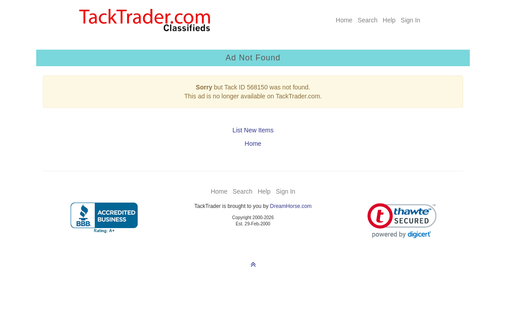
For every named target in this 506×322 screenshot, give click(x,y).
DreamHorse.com (291, 206)
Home (344, 20)
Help (389, 20)
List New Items (253, 130)
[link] (402, 221)
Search (367, 20)
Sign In (411, 20)
